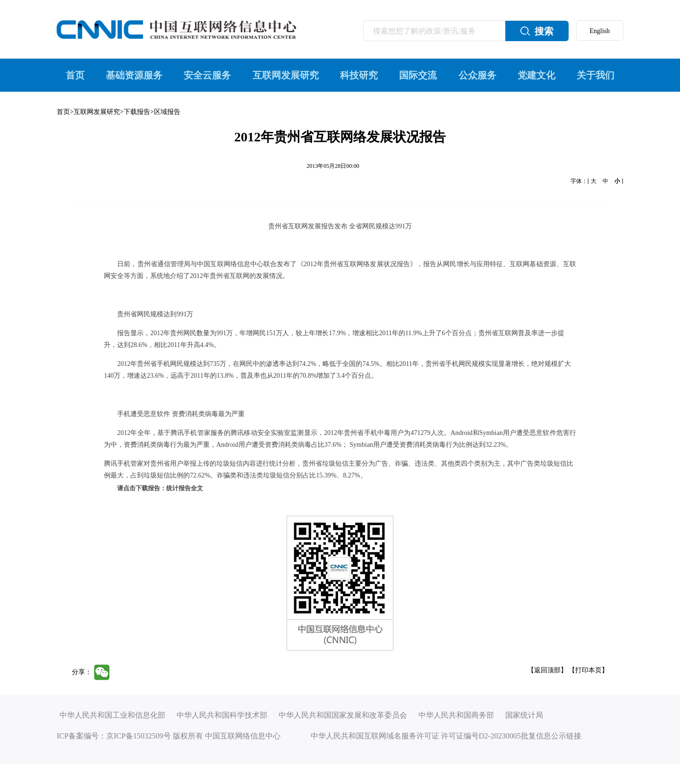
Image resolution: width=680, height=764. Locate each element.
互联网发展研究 (286, 75)
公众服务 (477, 75)
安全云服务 (207, 75)
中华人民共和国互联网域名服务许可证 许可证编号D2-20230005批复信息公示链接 (446, 736)
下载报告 (137, 111)
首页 (75, 75)
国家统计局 (524, 715)
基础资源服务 (134, 75)
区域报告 (167, 111)
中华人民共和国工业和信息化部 (112, 715)
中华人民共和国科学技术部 (222, 715)
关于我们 (595, 75)
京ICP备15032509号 (138, 736)
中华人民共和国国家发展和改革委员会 (343, 715)
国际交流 (418, 75)
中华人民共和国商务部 (456, 715)
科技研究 (359, 75)
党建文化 (536, 75)
